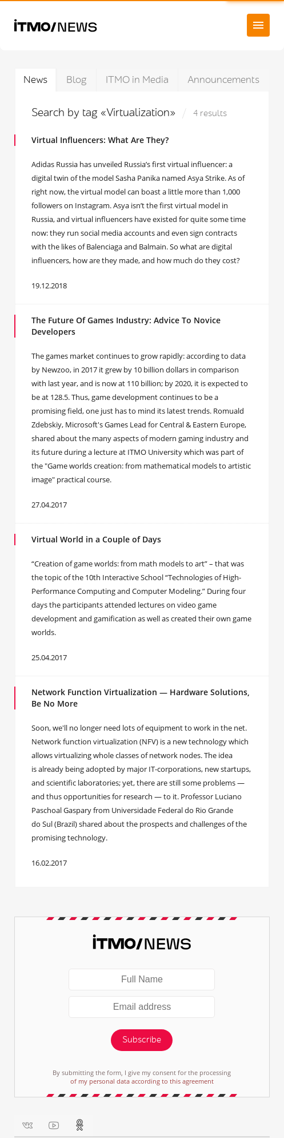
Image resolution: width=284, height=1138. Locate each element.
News (35, 80)
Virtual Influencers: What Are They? (100, 139)
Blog (76, 80)
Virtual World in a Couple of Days (96, 539)
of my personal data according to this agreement (142, 1081)
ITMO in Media (137, 80)
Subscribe (141, 1039)
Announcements (223, 80)
